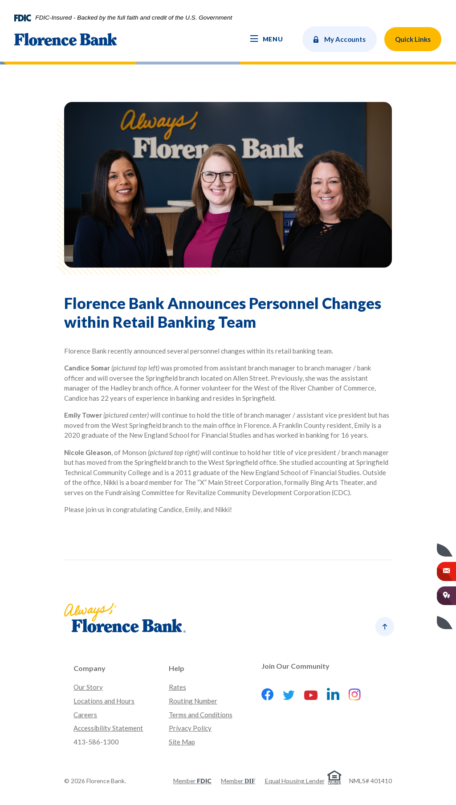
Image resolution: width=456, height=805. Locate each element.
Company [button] (89, 668)
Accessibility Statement (108, 728)
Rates (177, 687)
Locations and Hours (103, 701)
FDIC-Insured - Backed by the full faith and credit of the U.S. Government (133, 18)
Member (192, 781)
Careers (85, 715)
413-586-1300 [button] (96, 742)
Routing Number (193, 701)
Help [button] (176, 668)
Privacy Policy (190, 728)
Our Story (88, 687)
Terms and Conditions (200, 715)
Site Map (182, 742)
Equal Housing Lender (295, 781)
